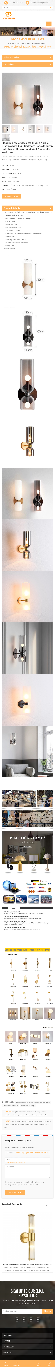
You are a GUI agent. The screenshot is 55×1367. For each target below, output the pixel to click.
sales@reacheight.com (39, 3)
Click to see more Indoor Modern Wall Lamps (27, 950)
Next (51, 1204)
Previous (46, 1204)
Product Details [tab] (27, 208)
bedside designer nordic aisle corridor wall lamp (33, 1102)
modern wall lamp (27, 1106)
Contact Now (11, 196)
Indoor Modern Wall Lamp (36, 44)
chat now (27, 1363)
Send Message (15, 1192)
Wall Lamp (20, 44)
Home (11, 44)
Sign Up (47, 1311)
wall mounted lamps (10, 1106)
